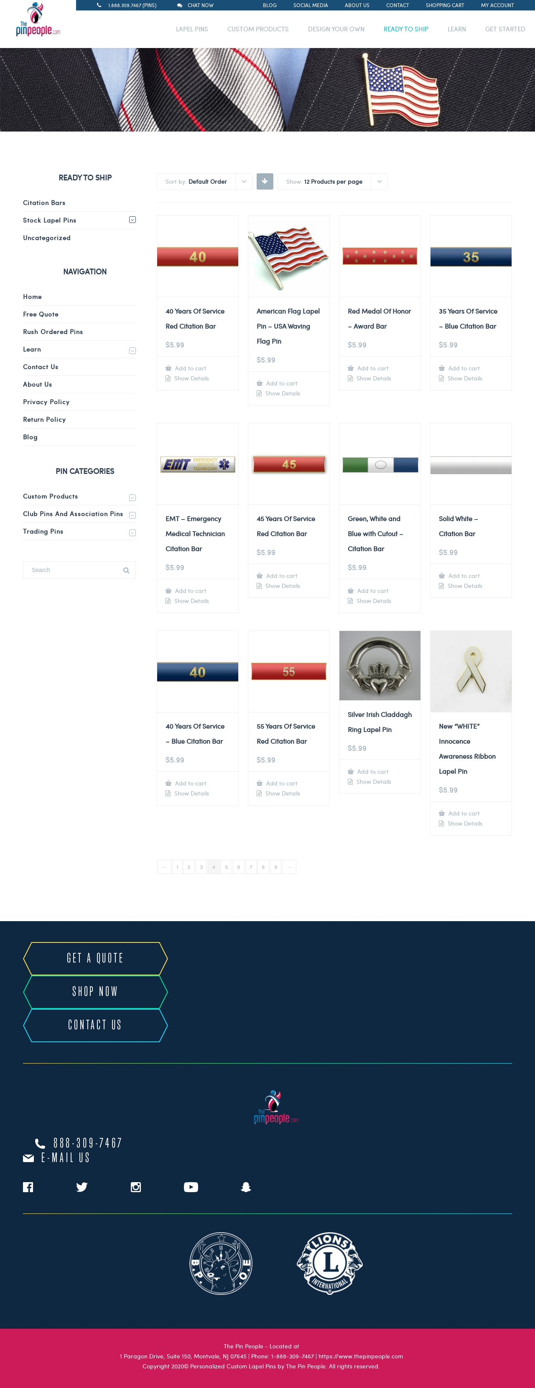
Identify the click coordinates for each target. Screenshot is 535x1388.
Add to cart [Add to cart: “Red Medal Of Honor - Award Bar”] (372, 368)
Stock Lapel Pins (49, 220)
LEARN (457, 29)
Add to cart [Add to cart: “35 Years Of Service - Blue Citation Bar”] (463, 368)
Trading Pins (43, 531)
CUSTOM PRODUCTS (258, 29)
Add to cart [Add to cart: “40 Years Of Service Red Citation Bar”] (189, 368)
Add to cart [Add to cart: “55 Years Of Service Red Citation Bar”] (281, 783)
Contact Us (41, 366)
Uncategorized (47, 237)
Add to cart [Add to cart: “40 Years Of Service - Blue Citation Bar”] (189, 783)
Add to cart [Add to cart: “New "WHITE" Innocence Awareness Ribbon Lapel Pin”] (463, 813)
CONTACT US (95, 1025)
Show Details (191, 378)
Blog (270, 5)
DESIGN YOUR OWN (336, 29)
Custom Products (50, 496)
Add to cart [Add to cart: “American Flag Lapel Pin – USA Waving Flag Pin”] (281, 383)
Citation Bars (44, 202)
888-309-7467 (89, 1143)
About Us (357, 5)
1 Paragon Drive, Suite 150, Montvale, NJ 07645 (183, 1356)
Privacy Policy (46, 402)
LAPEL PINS (192, 29)
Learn (32, 349)
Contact (397, 5)
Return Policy (44, 419)
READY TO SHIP (406, 29)
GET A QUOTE (96, 958)
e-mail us (66, 1158)
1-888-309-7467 (292, 1356)
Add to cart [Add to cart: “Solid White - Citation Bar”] (463, 575)
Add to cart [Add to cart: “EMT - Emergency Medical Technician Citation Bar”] (189, 591)
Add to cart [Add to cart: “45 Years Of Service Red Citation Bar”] (281, 575)
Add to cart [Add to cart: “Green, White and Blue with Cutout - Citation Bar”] (372, 591)
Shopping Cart (445, 5)
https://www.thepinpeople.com (360, 1356)
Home (32, 296)
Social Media (310, 5)
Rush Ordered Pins (53, 331)
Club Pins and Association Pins (73, 513)
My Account (497, 5)
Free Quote (41, 314)
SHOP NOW (95, 992)
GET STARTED (505, 29)
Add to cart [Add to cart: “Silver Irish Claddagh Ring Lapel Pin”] (372, 771)
